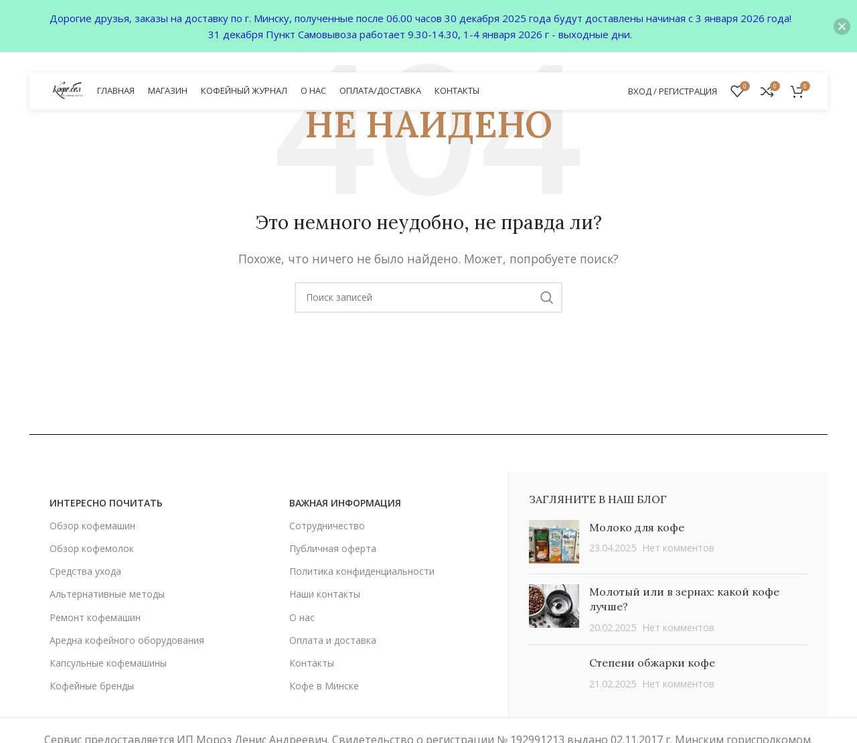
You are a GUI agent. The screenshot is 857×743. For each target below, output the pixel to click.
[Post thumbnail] (554, 541)
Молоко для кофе (636, 527)
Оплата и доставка (332, 640)
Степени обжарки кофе (652, 662)
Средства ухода (85, 571)
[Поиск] (428, 297)
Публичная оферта (332, 548)
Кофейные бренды (92, 685)
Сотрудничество (327, 525)
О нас (302, 617)
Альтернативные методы (107, 594)
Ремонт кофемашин (95, 617)
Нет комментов (678, 547)
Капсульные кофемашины (108, 663)
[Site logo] (68, 89)
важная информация (345, 502)
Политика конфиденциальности (362, 571)
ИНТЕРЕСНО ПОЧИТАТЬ (106, 502)
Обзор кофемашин (92, 525)
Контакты (311, 663)
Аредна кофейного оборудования (127, 640)
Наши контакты (324, 594)
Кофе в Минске (324, 685)
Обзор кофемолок (92, 548)
